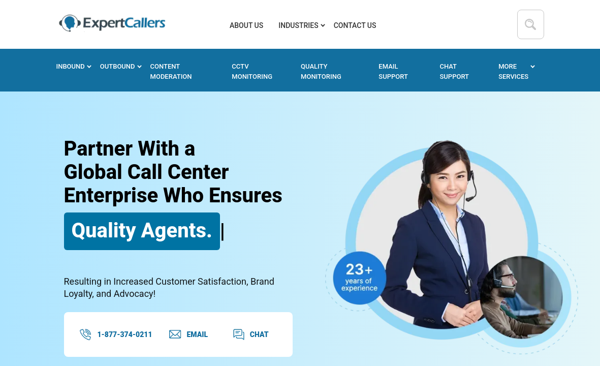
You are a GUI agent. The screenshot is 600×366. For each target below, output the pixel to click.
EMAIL (188, 334)
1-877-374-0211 (116, 334)
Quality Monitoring (321, 71)
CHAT (251, 334)
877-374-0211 (439, 24)
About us (246, 25)
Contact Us (355, 25)
